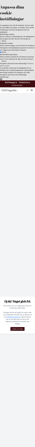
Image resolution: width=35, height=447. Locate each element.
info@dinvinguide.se (13, 317)
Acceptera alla (5, 63)
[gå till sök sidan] (27, 90)
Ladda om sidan (17, 329)
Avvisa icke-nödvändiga (18, 63)
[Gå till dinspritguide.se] (17, 85)
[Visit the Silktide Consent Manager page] (17, 79)
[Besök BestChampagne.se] (11, 82)
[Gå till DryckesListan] (24, 82)
